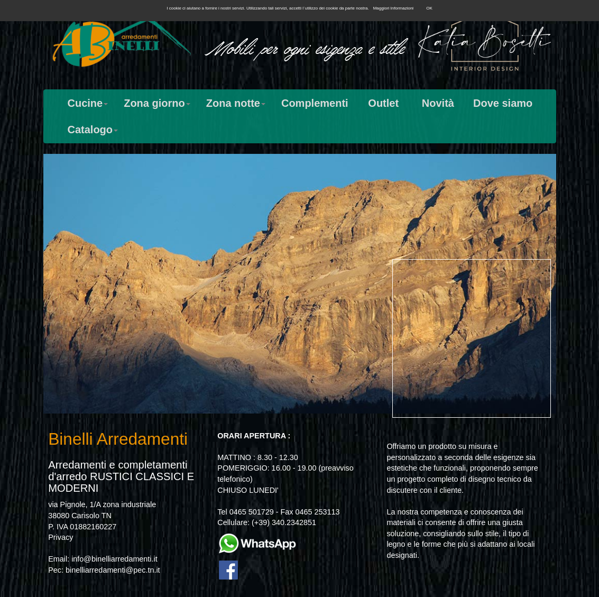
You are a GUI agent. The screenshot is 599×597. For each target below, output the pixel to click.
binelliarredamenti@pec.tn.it (113, 570)
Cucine (88, 103)
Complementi (314, 103)
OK (429, 8)
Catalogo (93, 129)
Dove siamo (502, 103)
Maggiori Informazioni (393, 8)
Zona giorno (157, 103)
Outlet (383, 103)
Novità (438, 103)
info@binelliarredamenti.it (114, 559)
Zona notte (235, 103)
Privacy (60, 537)
